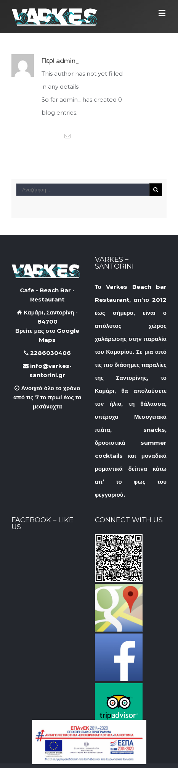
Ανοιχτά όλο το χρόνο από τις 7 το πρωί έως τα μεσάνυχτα (47, 397)
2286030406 (47, 352)
